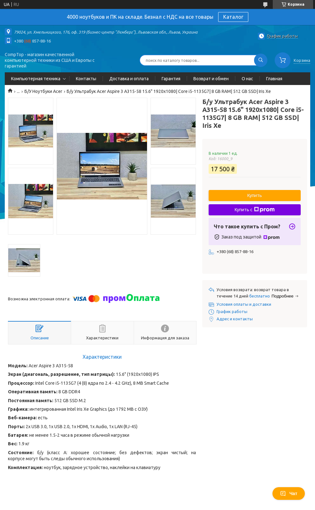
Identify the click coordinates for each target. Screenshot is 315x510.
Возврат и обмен (211, 78)
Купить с (255, 210)
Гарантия (171, 78)
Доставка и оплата (129, 78)
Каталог (233, 17)
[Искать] (260, 60)
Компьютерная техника (35, 78)
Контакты (86, 78)
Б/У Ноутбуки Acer (43, 91)
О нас (247, 78)
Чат (288, 493)
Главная (274, 78)
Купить (254, 195)
